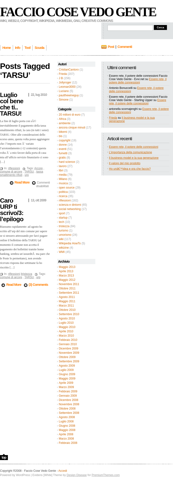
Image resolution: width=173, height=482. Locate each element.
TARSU (29, 171)
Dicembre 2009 (68, 348)
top (4, 457)
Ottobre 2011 (67, 288)
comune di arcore (11, 171)
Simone (64, 99)
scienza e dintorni (70, 204)
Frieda (63, 74)
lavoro (63, 166)
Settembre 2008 (69, 413)
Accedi (62, 470)
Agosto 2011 (67, 297)
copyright (64, 140)
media (63, 174)
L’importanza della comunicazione (130, 152)
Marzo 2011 (66, 305)
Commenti (125, 47)
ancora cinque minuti (72, 127)
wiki (61, 239)
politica (63, 192)
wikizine (64, 247)
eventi (62, 149)
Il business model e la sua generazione (133, 157)
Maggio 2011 (67, 301)
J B (61, 78)
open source (67, 187)
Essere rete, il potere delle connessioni (138, 80)
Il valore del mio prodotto (124, 163)
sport (62, 213)
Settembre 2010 (69, 314)
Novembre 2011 (69, 284)
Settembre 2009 (69, 361)
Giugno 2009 (67, 374)
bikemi (63, 131)
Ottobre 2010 (67, 310)
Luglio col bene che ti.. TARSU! (11, 104)
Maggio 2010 (67, 327)
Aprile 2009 (66, 383)
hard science (67, 162)
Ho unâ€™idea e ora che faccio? (130, 168)
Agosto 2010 (67, 318)
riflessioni (65, 200)
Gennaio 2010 (68, 344)
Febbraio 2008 (68, 443)
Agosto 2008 (67, 417)
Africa (62, 119)
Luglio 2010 (66, 322)
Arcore (38, 168)
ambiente (64, 123)
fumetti (63, 153)
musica (63, 183)
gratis (62, 157)
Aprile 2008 (66, 434)
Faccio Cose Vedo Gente (78, 12)
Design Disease (77, 475)
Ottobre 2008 (67, 408)
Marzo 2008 (66, 438)
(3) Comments (38, 285)
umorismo (65, 234)
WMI (62, 252)
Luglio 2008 (66, 421)
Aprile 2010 (66, 331)
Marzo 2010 (66, 335)
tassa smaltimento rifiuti (21, 173)
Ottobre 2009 (67, 357)
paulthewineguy (69, 95)
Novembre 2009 (69, 352)
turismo (63, 230)
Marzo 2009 (66, 387)
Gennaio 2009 (68, 395)
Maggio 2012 (67, 280)
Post (111, 47)
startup (63, 217)
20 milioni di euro (70, 114)
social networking (70, 209)
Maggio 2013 (67, 267)
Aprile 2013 (66, 271)
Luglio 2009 (66, 370)
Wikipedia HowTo (70, 243)
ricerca (63, 196)
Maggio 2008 (67, 430)
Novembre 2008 (69, 404)
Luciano (64, 91)
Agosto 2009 (67, 365)
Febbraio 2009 (68, 391)
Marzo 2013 (66, 275)
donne (63, 144)
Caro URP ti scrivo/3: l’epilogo (11, 210)
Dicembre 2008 (68, 400)
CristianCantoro (69, 69)
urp (27, 175)
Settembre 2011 (69, 292)
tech (61, 222)
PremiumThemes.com (106, 475)
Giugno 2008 (67, 425)
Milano (63, 179)
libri (61, 170)
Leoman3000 (67, 86)
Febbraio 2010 (68, 340)
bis (60, 136)
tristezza (64, 226)
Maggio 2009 (67, 378)
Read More (22, 182)
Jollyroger (65, 82)
